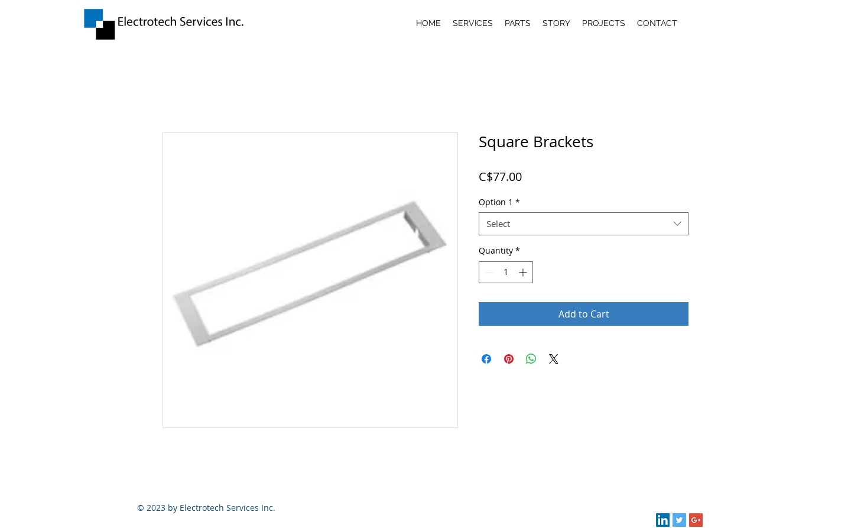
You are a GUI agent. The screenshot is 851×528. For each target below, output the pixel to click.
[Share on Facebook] (486, 359)
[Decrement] (487, 272)
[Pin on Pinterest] (509, 359)
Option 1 (499, 202)
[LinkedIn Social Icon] (663, 520)
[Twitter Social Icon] (679, 520)
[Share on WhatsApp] (531, 359)
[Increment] (524, 272)
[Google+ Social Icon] (696, 520)
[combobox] (583, 223)
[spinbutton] (506, 272)
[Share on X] (554, 359)
